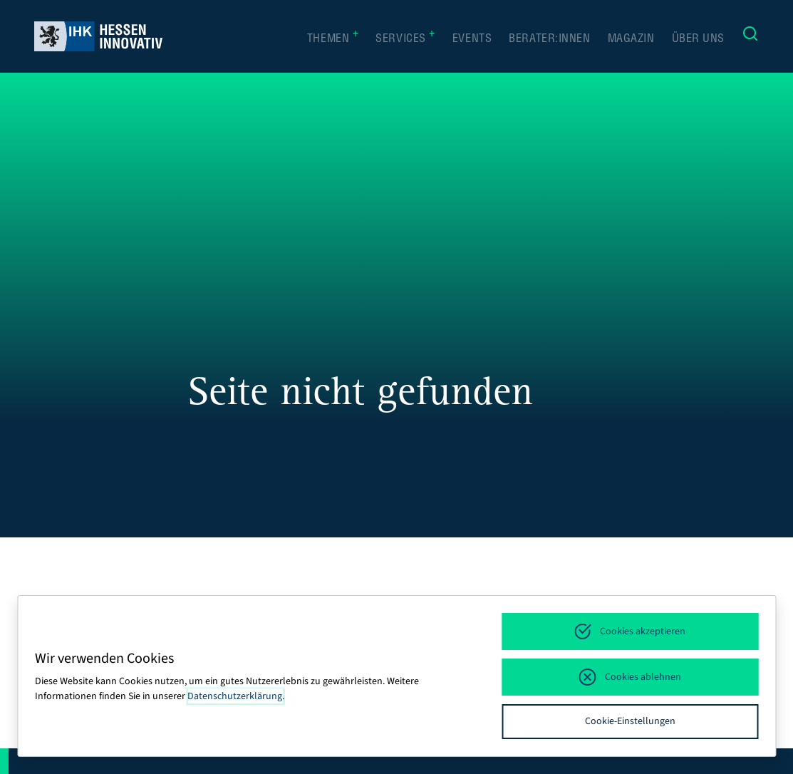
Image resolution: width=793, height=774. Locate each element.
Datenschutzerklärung (234, 696)
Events (472, 40)
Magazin (631, 40)
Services (405, 38)
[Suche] (750, 36)
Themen (332, 38)
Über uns (698, 40)
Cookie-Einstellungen (630, 721)
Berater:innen (549, 40)
